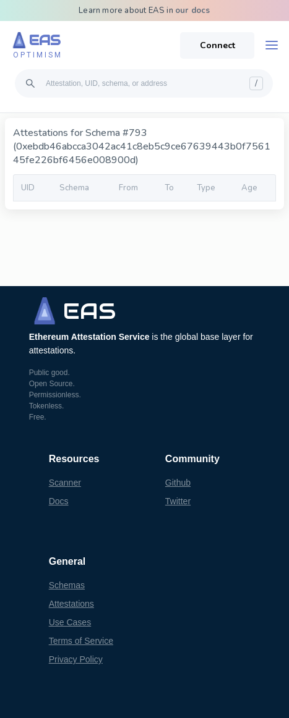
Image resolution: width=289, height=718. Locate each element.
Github (178, 483)
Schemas (67, 585)
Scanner (65, 483)
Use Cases (70, 622)
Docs (59, 501)
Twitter (178, 501)
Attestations (71, 604)
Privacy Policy (76, 659)
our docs (192, 10)
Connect (217, 45)
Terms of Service (81, 641)
